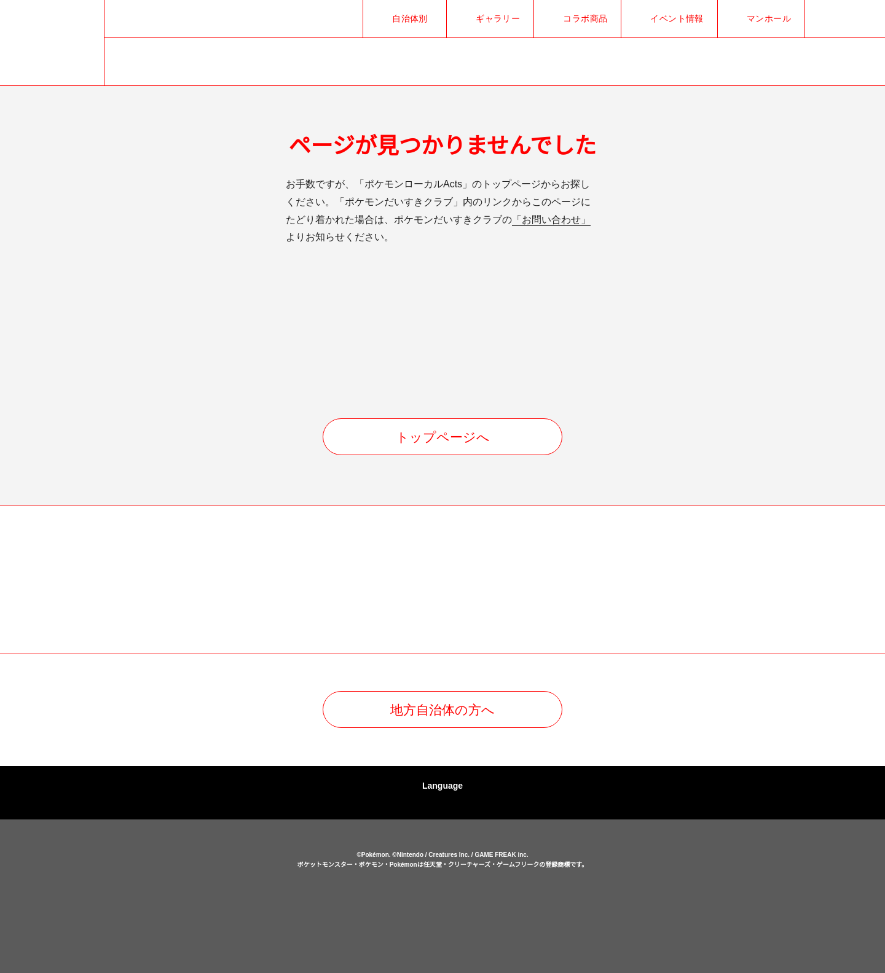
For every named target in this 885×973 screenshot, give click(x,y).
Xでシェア (823, 18)
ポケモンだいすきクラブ (517, 914)
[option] (163, 580)
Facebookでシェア (843, 18)
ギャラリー (498, 18)
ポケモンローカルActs (196, 898)
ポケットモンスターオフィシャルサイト (368, 914)
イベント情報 (677, 18)
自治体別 (410, 18)
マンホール (769, 18)
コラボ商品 (585, 18)
